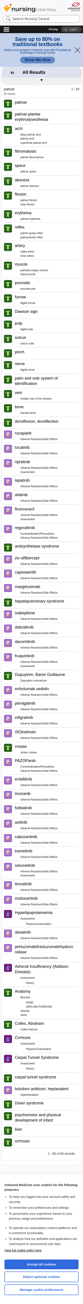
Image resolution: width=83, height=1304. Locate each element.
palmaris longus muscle (34, 270)
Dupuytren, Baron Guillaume (40, 674)
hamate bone (28, 412)
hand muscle (27, 274)
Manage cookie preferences (41, 1290)
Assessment (27, 472)
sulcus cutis (27, 343)
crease (21, 746)
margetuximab (27, 586)
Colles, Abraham (29, 1023)
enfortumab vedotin (32, 689)
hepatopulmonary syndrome (39, 601)
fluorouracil (24, 509)
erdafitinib (23, 779)
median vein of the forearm (36, 398)
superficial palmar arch (33, 142)
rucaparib (23, 433)
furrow (20, 297)
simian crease (28, 752)
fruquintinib (24, 656)
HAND (29, 1002)
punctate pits (27, 288)
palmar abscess (29, 186)
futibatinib (23, 808)
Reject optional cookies (41, 1277)
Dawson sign (26, 311)
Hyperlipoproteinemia (33, 912)
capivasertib (25, 572)
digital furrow (27, 303)
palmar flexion (28, 200)
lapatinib (22, 480)
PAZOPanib (25, 760)
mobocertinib (26, 898)
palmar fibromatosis (32, 157)
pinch (19, 352)
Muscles (25, 997)
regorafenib (25, 528)
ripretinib (22, 462)
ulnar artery (27, 255)
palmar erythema (30, 218)
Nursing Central (30, 8)
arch (19, 128)
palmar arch (27, 138)
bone (19, 407)
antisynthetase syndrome (37, 546)
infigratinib (24, 717)
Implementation (29, 1094)
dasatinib (23, 932)
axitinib (21, 822)
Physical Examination (38, 924)
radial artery (27, 251)
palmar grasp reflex (31, 233)
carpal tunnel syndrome (35, 1077)
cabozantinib (26, 837)
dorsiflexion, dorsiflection (36, 421)
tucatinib (22, 447)
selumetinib (25, 865)
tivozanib (23, 793)
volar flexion (27, 204)
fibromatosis (25, 151)
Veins (23, 1015)
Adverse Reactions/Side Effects (39, 439)
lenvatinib (23, 884)
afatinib (21, 495)
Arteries (24, 1011)
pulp (18, 323)
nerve (20, 364)
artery (20, 245)
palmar (21, 102)
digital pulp (26, 329)
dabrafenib (24, 627)
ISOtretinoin (25, 732)
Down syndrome (29, 1103)
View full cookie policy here (23, 1250)
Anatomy (23, 991)
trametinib (23, 851)
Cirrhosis (23, 1037)
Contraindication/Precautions (37, 533)
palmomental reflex (31, 237)
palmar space (28, 171)
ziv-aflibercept (27, 558)
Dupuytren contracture (33, 680)
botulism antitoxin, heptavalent (41, 1089)
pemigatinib (25, 703)
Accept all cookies (41, 1264)
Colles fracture (28, 1029)
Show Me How (37, 60)
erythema (23, 213)
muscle (21, 264)
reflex (20, 227)
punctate (22, 283)
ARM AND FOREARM (39, 1006)
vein (18, 392)
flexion (20, 194)
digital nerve (27, 369)
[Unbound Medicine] (74, 7)
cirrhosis (22, 1141)
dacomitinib (25, 641)
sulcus (20, 337)
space (20, 165)
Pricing (53, 29)
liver (18, 1129)
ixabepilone (25, 613)
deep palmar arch (30, 134)
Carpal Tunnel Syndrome (37, 1057)
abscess (22, 180)
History (30, 983)
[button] (71, 29)
